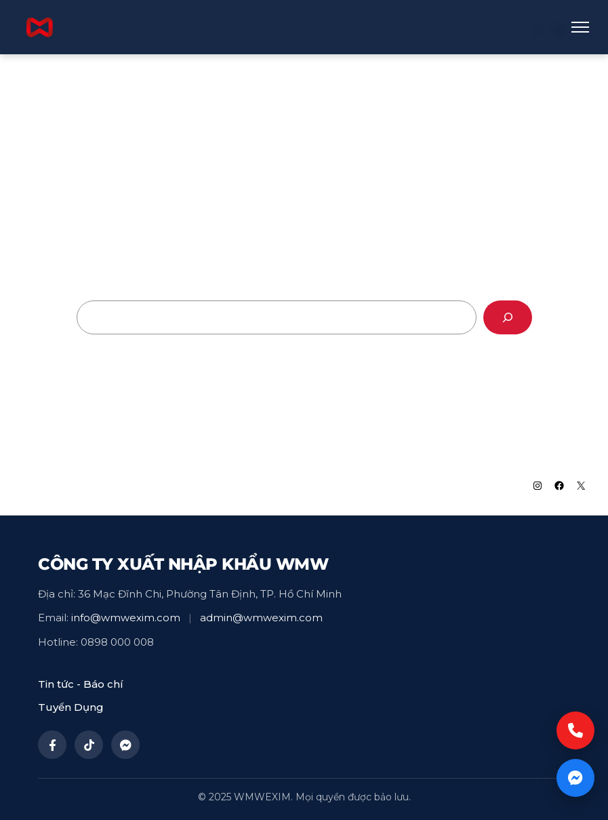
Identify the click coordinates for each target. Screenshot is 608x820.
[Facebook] (52, 744)
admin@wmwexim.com (261, 617)
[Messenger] (125, 744)
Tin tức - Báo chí (80, 684)
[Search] (507, 317)
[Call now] (575, 730)
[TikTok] (89, 744)
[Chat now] (575, 778)
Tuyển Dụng (71, 707)
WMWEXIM (62, 485)
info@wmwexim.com (125, 617)
